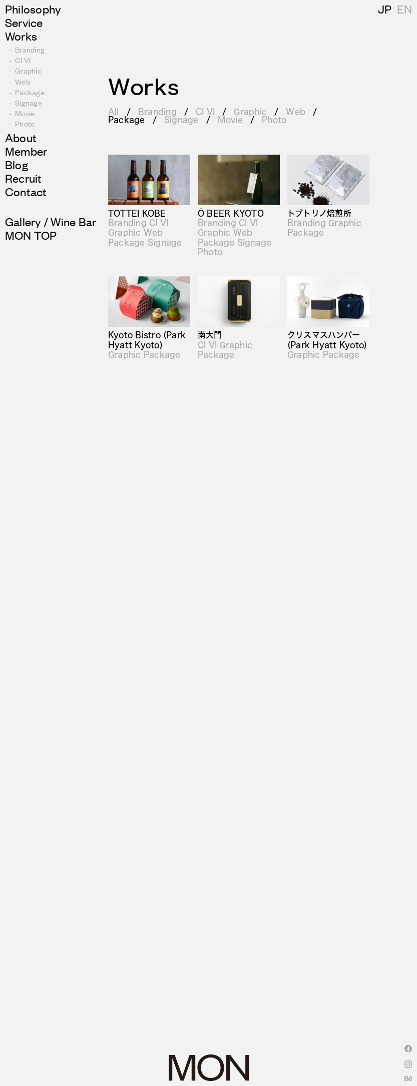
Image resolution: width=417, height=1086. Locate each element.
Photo (274, 119)
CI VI (205, 111)
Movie (230, 119)
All (113, 111)
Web (295, 111)
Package (126, 119)
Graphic (250, 111)
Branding (157, 111)
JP (403, 9)
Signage (181, 119)
